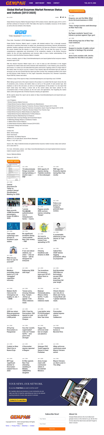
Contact (32, 426)
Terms (7, 426)
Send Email (14, 134)
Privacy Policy (16, 426)
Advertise (25, 426)
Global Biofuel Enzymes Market (16, 43)
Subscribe (52, 429)
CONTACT (56, 3)
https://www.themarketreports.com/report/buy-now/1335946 (43, 78)
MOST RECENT (39, 3)
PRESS (49, 3)
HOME (31, 3)
